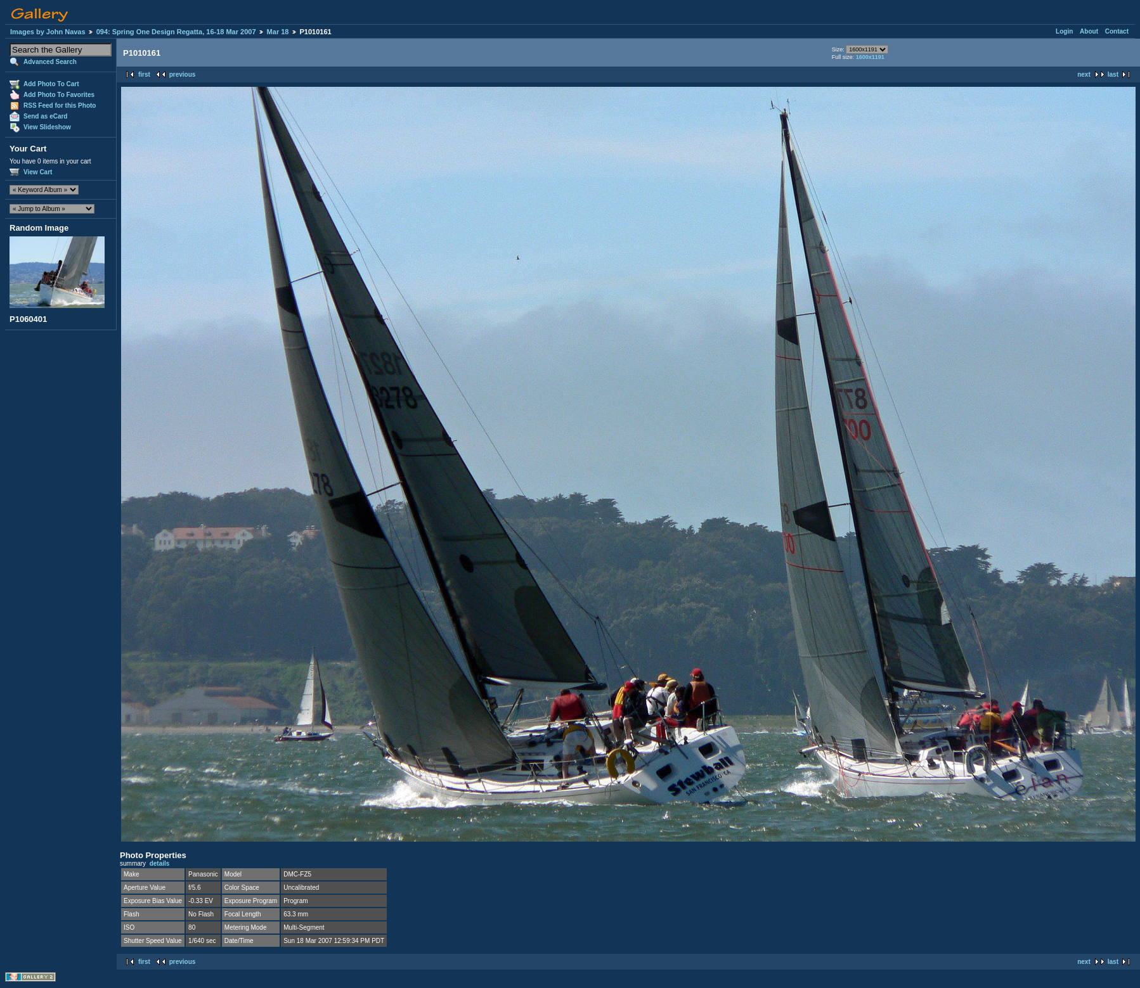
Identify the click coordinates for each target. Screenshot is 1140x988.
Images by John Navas (48, 31)
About (1089, 31)
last (1113, 74)
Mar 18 (278, 31)
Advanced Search (50, 61)
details (160, 863)
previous (182, 74)
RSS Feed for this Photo (59, 105)
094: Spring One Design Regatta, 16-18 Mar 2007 (176, 31)
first (144, 74)
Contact (1117, 31)
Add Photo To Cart (51, 83)
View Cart (37, 172)
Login (1064, 31)
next (1084, 74)
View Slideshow (47, 127)
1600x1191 (870, 57)
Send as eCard (45, 116)
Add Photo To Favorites (58, 94)
